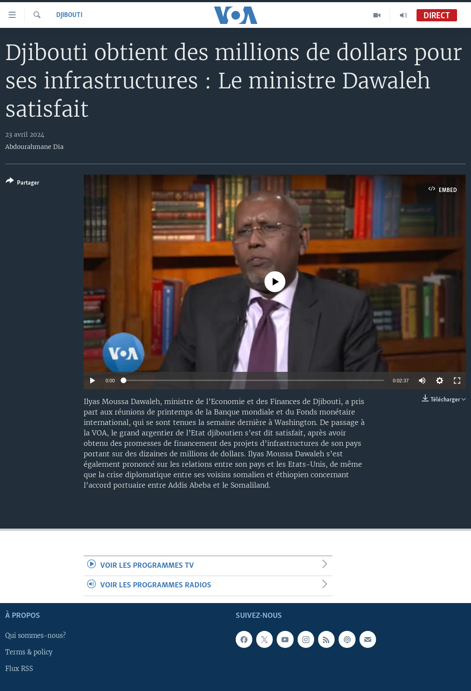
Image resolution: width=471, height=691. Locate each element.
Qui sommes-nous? (35, 636)
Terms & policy (28, 652)
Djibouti (69, 15)
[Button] (22, 183)
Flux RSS (19, 669)
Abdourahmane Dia (34, 147)
